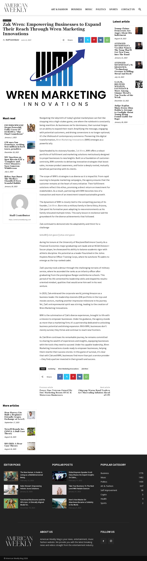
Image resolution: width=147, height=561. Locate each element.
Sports (113, 9)
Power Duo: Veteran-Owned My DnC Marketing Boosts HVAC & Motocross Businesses (56, 393)
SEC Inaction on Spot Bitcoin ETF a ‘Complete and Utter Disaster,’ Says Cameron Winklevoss (14, 163)
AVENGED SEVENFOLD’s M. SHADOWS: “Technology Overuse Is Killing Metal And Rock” (123, 68)
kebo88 (43, 234)
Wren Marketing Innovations (70, 139)
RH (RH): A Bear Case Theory (13, 444)
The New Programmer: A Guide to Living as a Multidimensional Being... (31, 474)
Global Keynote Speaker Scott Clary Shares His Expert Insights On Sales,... (81, 474)
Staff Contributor (12, 40)
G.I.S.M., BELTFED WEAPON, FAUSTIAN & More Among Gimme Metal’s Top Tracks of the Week (123, 90)
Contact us (128, 9)
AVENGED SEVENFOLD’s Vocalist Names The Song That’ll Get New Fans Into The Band (123, 49)
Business (76, 9)
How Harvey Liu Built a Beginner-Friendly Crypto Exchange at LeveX (14, 416)
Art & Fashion (59, 9)
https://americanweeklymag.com (20, 220)
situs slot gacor (67, 234)
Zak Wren (80, 150)
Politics (101, 9)
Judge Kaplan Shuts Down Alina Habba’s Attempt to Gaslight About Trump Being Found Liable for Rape (123, 112)
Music (88, 9)
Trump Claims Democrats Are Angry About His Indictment (123, 31)
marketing (51, 369)
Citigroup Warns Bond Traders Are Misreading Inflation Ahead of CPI (94, 393)
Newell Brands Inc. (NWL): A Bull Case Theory (14, 431)
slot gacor (53, 234)
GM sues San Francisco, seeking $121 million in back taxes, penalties (14, 145)
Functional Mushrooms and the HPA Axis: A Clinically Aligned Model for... (32, 502)
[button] (139, 9)
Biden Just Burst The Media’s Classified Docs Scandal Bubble (13, 180)
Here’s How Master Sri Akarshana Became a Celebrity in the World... (81, 502)
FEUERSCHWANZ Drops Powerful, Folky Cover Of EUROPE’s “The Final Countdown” (14, 130)
